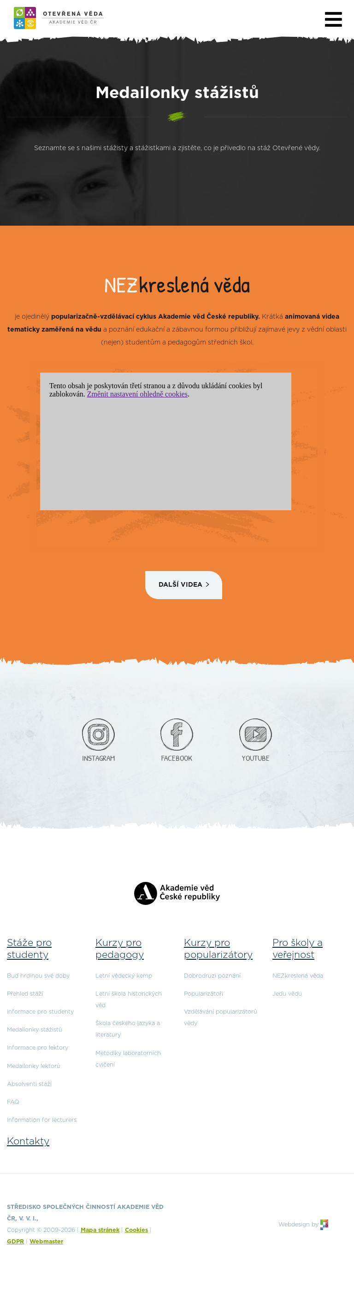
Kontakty (28, 1141)
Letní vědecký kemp (123, 976)
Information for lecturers (42, 1120)
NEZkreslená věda (297, 976)
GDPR (15, 1242)
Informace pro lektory (37, 1048)
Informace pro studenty (40, 1012)
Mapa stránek (100, 1230)
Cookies (136, 1230)
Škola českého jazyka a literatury (127, 1029)
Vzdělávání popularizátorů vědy (220, 1018)
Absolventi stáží (29, 1084)
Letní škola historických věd (128, 1000)
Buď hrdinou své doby (38, 976)
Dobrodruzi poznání (212, 976)
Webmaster (46, 1242)
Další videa (180, 585)
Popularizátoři (203, 994)
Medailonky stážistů (34, 1030)
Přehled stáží (25, 994)
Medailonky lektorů (33, 1066)
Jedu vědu (287, 994)
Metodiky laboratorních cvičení (128, 1059)
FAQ (13, 1102)
